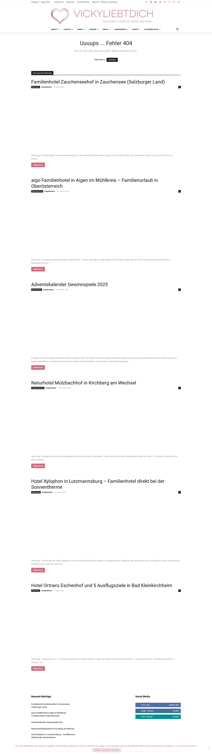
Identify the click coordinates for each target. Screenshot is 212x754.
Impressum (70, 2)
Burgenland (36, 492)
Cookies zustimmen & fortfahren (107, 750)
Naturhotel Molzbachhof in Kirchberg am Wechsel (83, 383)
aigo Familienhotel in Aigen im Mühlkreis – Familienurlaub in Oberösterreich (49, 714)
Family (81, 29)
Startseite (112, 60)
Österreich (35, 87)
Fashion (94, 29)
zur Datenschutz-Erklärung (186, 746)
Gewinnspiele (121, 29)
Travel (106, 29)
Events (136, 29)
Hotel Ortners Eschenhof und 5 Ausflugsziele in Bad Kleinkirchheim (101, 585)
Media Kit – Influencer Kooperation (104, 2)
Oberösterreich (37, 191)
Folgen (176, 711)
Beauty (55, 29)
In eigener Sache (152, 29)
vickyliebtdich (46, 87)
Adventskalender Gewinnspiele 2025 (69, 284)
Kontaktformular (83, 2)
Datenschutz (59, 2)
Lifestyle (68, 29)
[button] (177, 29)
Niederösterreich (38, 388)
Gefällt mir (174, 705)
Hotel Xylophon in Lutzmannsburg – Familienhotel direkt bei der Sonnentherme (53, 736)
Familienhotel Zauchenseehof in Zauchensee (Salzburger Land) (98, 82)
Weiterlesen (38, 165)
